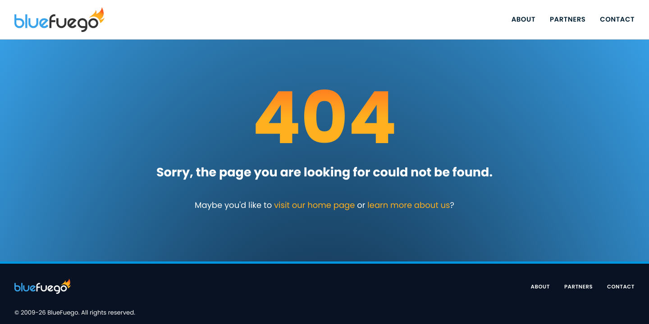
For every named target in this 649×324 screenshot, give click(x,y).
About (523, 19)
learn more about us (408, 205)
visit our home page (314, 205)
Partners (567, 19)
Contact (617, 19)
